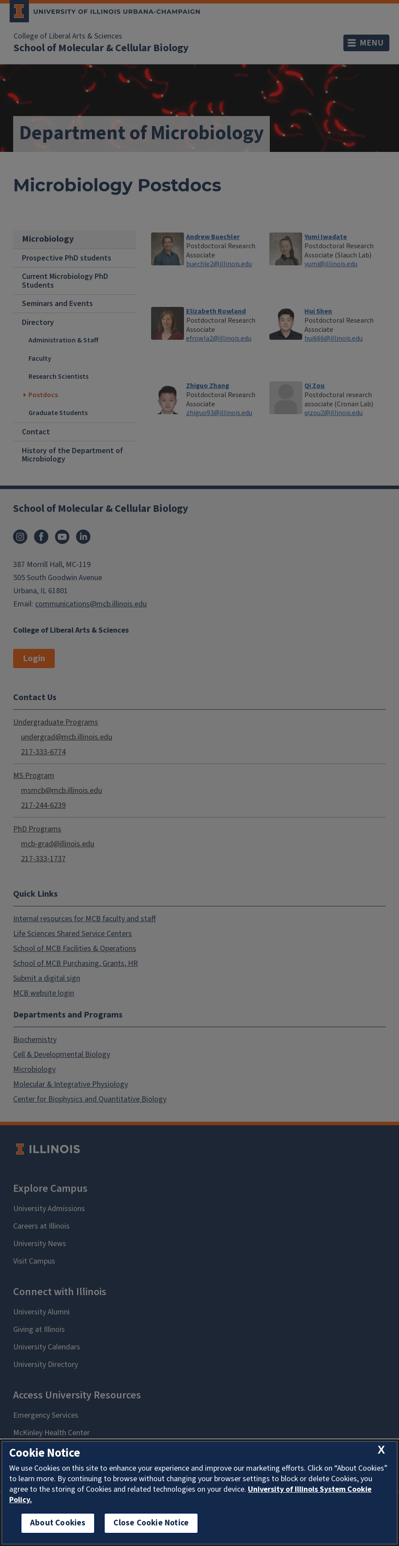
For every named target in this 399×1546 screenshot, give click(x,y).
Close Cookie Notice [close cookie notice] (151, 1523)
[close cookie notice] (381, 1450)
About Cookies (57, 1523)
